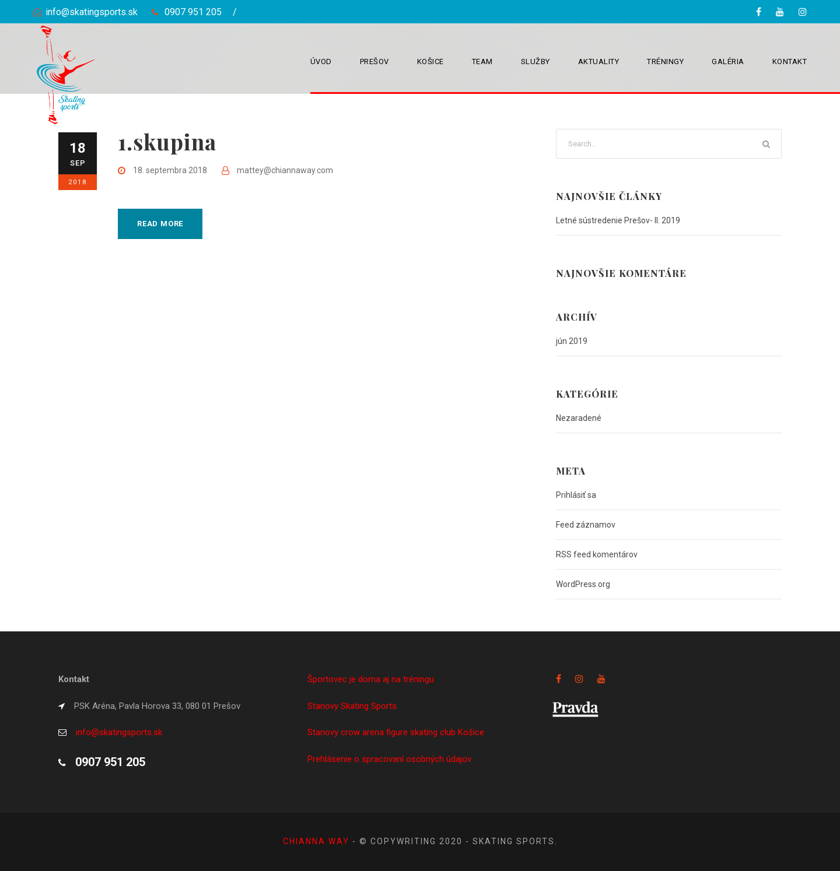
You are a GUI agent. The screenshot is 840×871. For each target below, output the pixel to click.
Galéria (728, 61)
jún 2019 (571, 341)
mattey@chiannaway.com (285, 170)
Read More (160, 223)
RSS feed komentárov (597, 554)
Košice (430, 61)
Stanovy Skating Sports (352, 706)
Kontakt (789, 61)
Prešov (374, 61)
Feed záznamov (585, 524)
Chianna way (317, 841)
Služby (535, 61)
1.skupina (167, 141)
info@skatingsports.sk (92, 11)
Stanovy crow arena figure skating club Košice (395, 732)
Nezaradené (578, 418)
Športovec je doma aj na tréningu (370, 679)
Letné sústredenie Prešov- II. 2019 (618, 220)
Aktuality (599, 61)
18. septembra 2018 (170, 170)
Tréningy (665, 61)
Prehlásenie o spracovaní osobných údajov (389, 759)
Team (482, 61)
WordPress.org (583, 584)
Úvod (321, 61)
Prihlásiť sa (576, 495)
